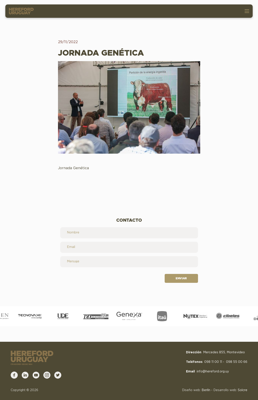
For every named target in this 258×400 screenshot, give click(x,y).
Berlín (206, 390)
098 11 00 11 (213, 362)
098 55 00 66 (236, 362)
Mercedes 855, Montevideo (224, 352)
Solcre (242, 390)
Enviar (181, 278)
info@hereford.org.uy (213, 371)
